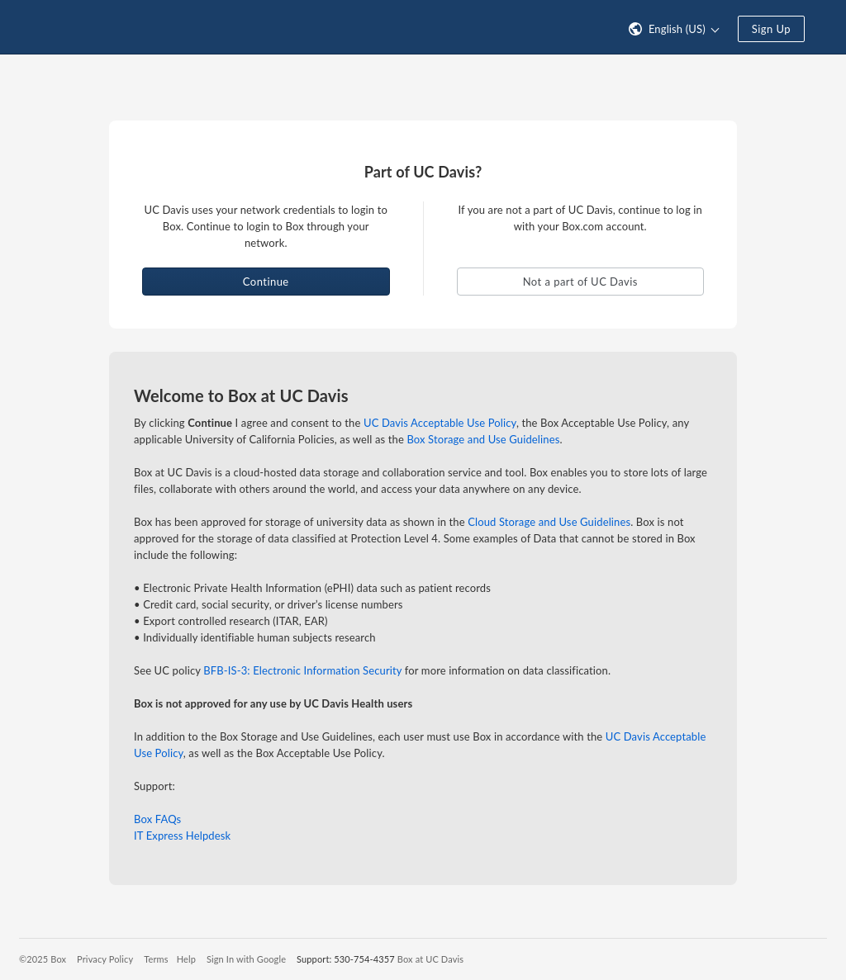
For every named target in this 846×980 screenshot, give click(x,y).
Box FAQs (157, 819)
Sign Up (771, 29)
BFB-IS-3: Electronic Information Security (302, 670)
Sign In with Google (246, 959)
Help (186, 959)
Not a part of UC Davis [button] (580, 281)
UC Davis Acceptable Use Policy (440, 422)
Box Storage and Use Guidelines (482, 439)
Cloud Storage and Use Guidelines (549, 521)
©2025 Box (42, 959)
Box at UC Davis (430, 959)
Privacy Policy (105, 959)
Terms (156, 959)
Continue (266, 281)
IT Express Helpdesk (182, 835)
